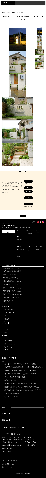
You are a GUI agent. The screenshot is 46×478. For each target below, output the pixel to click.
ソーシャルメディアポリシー (7, 467)
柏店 (28, 232)
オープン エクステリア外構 (8, 309)
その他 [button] (5, 349)
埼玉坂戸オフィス (40, 249)
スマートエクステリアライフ (30, 442)
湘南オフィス (30, 250)
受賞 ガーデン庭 (6, 321)
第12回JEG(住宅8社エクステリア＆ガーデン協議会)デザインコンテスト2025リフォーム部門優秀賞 (19, 363)
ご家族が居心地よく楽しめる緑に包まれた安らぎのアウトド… (13, 291)
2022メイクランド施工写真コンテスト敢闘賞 (11, 380)
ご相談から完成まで (5, 461)
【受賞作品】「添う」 (6, 301)
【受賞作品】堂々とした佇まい (8, 300)
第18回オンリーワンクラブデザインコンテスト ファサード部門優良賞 (15, 374)
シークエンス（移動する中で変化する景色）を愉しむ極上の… (13, 294)
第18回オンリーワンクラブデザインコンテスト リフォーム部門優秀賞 (15, 376)
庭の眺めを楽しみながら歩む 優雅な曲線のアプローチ (11, 298)
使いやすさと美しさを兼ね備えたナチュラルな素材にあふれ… (13, 283)
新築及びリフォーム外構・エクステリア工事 (10, 437)
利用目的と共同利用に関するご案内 (8, 464)
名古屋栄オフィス (21, 249)
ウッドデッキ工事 (27, 437)
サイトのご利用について (6, 463)
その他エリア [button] (13, 427)
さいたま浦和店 (39, 246)
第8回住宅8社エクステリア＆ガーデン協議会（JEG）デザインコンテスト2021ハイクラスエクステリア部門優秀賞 (22, 387)
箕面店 (19, 256)
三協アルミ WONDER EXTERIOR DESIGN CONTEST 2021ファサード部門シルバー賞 (18, 390)
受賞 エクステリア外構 (7, 316)
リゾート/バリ (6, 329)
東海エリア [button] (6, 413)
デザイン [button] (5, 323)
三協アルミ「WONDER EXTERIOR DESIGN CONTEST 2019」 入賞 (14, 397)
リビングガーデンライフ (29, 439)
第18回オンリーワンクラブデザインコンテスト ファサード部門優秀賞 (15, 377)
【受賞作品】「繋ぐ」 (6, 293)
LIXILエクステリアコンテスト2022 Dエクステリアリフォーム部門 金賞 (16, 379)
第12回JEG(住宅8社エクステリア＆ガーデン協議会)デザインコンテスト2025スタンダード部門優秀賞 (20, 364)
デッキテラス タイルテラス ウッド (9, 344)
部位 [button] (4, 335)
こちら (32, 183)
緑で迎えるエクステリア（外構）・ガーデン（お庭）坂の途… (13, 270)
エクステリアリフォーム (8, 319)
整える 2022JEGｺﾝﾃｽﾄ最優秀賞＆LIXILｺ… (10, 287)
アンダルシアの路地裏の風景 (7, 280)
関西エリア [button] (6, 420)
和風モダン (5, 332)
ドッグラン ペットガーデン (8, 347)
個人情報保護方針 (5, 466)
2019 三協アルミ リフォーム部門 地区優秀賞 (12, 396)
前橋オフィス (39, 232)
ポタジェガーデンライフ (29, 441)
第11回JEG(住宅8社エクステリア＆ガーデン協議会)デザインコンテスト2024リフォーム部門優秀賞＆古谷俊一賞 (22, 366)
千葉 (27, 230)
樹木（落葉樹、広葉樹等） (8, 448)
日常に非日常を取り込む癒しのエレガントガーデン (11, 268)
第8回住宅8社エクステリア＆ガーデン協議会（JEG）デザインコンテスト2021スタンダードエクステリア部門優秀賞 (22, 389)
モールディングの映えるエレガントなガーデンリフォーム (12, 271)
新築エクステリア (7, 318)
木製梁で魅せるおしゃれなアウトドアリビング (10, 284)
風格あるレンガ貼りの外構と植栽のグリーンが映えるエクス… (13, 281)
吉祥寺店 (19, 237)
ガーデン (5, 343)
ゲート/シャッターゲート (8, 340)
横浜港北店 (29, 246)
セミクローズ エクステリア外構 (9, 312)
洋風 (4, 333)
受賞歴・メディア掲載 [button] (9, 358)
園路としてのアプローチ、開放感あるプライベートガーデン (12, 277)
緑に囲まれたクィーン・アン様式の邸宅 (9, 274)
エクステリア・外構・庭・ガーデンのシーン (14, 434)
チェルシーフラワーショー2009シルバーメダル (11, 393)
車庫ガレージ (6, 346)
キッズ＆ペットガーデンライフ (30, 445)
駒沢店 (19, 236)
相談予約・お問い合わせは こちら (9, 232)
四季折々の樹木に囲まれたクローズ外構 (9, 290)
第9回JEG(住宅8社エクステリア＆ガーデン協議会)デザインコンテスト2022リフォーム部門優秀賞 (19, 384)
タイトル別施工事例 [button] (8, 265)
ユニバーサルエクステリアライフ (31, 444)
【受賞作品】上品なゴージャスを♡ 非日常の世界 (11, 297)
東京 (17, 230)
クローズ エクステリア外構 (8, 311)
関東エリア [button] (6, 407)
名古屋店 (19, 246)
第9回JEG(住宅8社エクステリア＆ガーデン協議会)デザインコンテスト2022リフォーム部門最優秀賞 (20, 383)
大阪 (17, 255)
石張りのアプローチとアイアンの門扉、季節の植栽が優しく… (13, 288)
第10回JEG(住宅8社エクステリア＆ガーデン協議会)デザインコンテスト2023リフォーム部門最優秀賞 (20, 370)
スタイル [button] (5, 306)
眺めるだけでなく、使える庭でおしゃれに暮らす (11, 278)
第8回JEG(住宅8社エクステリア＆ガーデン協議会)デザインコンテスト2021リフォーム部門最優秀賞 (20, 386)
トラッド (5, 330)
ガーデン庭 (5, 315)
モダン (5, 326)
